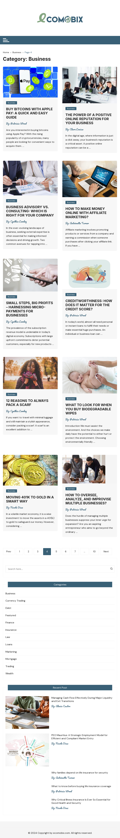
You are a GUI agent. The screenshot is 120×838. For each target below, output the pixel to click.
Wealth (9, 673)
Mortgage (11, 659)
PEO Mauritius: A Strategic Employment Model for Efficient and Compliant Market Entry (79, 737)
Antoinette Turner (79, 223)
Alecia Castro (63, 706)
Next (106, 551)
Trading (9, 666)
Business (11, 103)
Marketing (11, 651)
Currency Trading (15, 600)
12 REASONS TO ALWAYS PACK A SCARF (27, 403)
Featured (10, 615)
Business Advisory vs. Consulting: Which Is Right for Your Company (30, 211)
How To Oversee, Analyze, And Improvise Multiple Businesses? (88, 499)
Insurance (11, 630)
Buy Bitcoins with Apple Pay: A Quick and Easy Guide (29, 113)
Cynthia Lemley (18, 221)
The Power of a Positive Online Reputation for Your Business (88, 119)
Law (7, 637)
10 (94, 551)
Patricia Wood (18, 123)
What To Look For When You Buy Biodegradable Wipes (88, 409)
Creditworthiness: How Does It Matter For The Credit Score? (88, 305)
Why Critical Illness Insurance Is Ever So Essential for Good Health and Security (80, 801)
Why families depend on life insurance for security (79, 772)
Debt (8, 608)
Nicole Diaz (16, 507)
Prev (8, 551)
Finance (9, 622)
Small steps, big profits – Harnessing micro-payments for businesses (29, 309)
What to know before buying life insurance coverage (81, 786)
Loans (8, 644)
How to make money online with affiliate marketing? (86, 213)
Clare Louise (76, 129)
